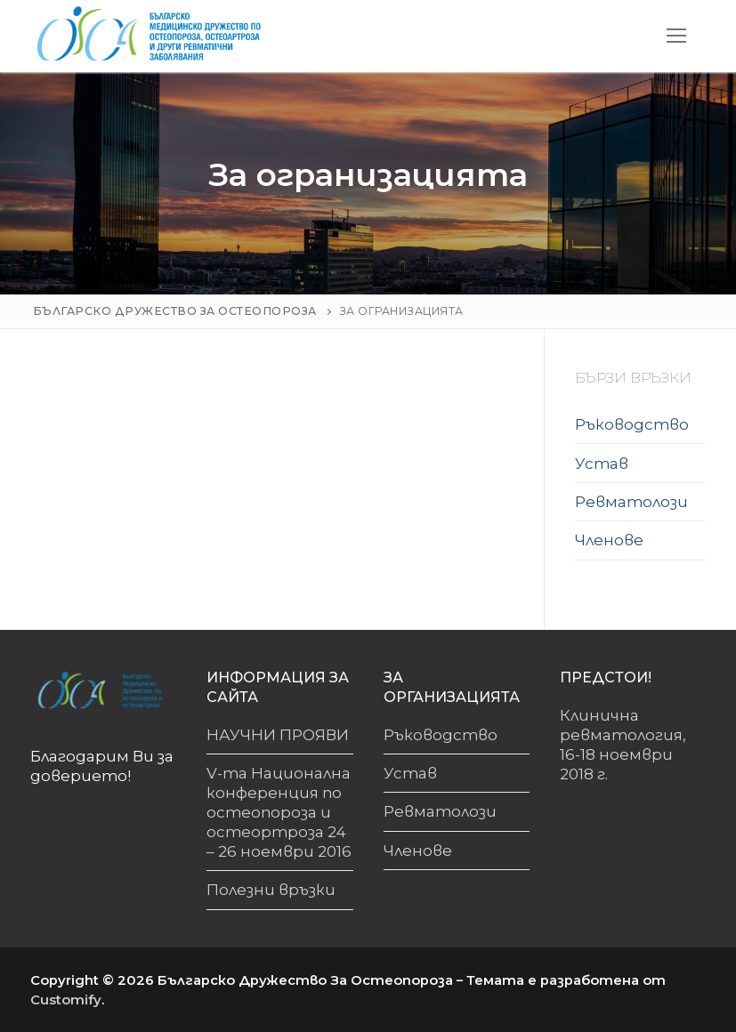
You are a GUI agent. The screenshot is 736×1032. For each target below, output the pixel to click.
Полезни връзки (271, 890)
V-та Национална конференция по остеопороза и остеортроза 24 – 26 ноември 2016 (279, 812)
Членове (609, 540)
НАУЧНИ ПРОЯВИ (277, 735)
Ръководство (632, 424)
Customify (65, 1000)
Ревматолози (631, 502)
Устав (601, 463)
